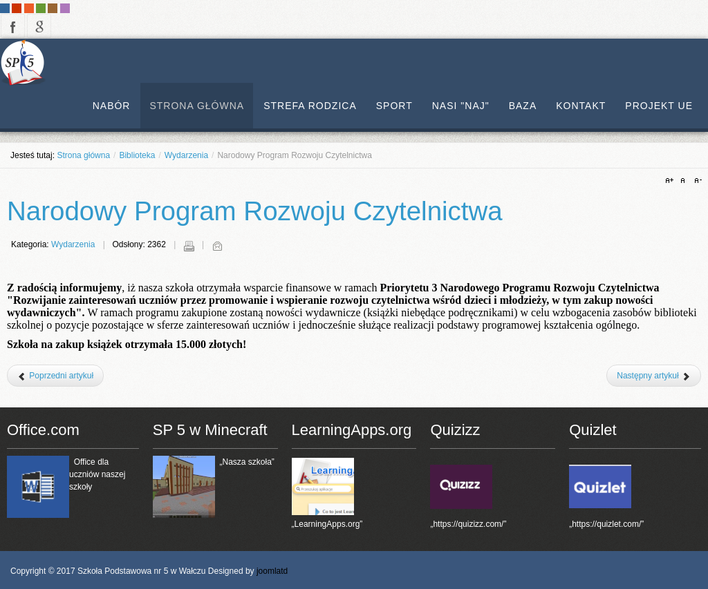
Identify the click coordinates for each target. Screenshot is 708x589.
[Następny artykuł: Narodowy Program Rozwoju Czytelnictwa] (653, 376)
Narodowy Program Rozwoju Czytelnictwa (255, 211)
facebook (12, 26)
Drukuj (188, 245)
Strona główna (83, 155)
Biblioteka (137, 155)
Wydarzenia (186, 155)
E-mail (217, 245)
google (39, 26)
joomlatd (272, 571)
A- (696, 180)
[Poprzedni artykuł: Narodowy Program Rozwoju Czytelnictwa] (55, 376)
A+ (671, 180)
